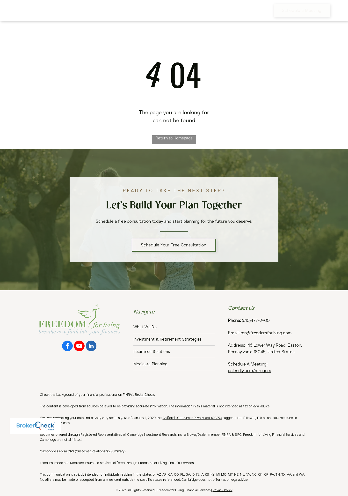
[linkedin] (91, 346)
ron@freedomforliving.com (265, 333)
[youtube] (79, 346)
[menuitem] (95, 10)
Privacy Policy (222, 490)
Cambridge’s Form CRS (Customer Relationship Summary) (82, 451)
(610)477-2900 (256, 320)
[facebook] (67, 346)
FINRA (226, 434)
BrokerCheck (144, 394)
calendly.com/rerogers (249, 370)
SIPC (238, 434)
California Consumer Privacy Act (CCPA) (192, 418)
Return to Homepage (174, 138)
